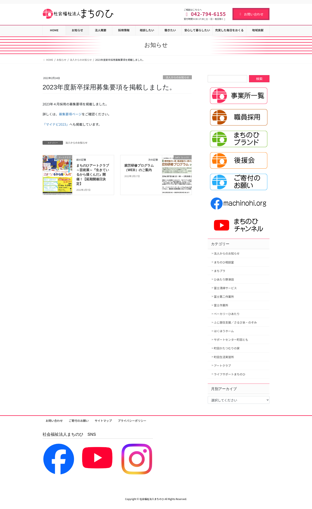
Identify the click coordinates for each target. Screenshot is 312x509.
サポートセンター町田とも (231, 339)
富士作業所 (221, 305)
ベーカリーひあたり (227, 314)
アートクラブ (222, 365)
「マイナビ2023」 (56, 124)
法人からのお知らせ (177, 77)
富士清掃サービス (225, 288)
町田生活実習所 (224, 357)
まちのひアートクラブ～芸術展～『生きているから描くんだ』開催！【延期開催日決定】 (92, 175)
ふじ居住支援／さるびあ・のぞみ (235, 322)
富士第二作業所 (224, 297)
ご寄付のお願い (79, 421)
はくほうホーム (224, 331)
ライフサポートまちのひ (229, 374)
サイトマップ (103, 421)
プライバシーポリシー (132, 421)
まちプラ (219, 271)
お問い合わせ (251, 14)
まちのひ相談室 (224, 262)
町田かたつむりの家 (227, 348)
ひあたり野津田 (224, 279)
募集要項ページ (70, 114)
